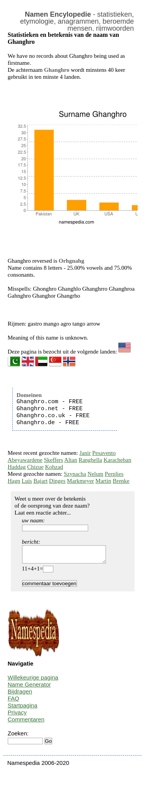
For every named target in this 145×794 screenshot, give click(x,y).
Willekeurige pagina (33, 681)
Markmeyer (80, 481)
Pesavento (104, 453)
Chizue (35, 467)
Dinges (57, 481)
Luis (27, 481)
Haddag (17, 467)
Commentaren (26, 722)
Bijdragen (20, 695)
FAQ (13, 702)
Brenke (121, 481)
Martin (103, 481)
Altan (70, 460)
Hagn (14, 481)
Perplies (114, 474)
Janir (85, 453)
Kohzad (54, 467)
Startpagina (23, 709)
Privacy (17, 716)
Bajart (40, 481)
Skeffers (53, 460)
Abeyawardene (25, 460)
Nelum (95, 474)
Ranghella (90, 460)
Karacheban (117, 460)
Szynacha (75, 474)
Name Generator (29, 688)
